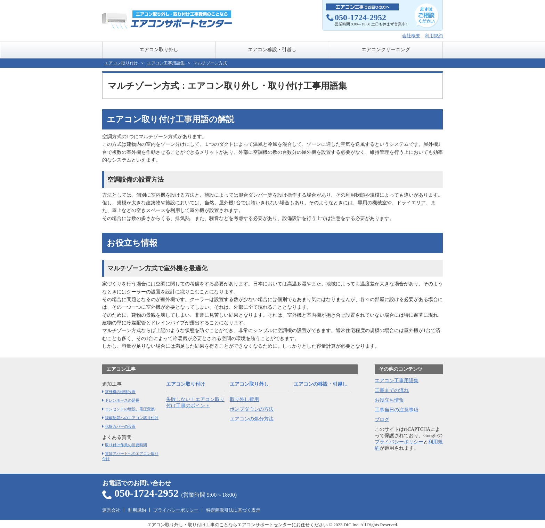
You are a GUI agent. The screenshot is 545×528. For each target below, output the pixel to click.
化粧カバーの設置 (120, 426)
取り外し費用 (244, 399)
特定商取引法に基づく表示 (233, 510)
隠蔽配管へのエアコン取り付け (131, 418)
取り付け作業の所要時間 (126, 445)
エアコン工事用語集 (396, 380)
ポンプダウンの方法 (252, 409)
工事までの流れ (392, 390)
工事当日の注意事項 (396, 409)
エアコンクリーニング (385, 49)
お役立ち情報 (389, 400)
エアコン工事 (121, 369)
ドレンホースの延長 (122, 400)
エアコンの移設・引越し (320, 384)
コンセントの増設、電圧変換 (130, 409)
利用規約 (434, 35)
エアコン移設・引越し (272, 49)
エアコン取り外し (158, 49)
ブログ (382, 419)
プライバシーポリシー (399, 441)
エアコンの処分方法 (252, 418)
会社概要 (411, 35)
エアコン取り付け (121, 63)
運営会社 (111, 510)
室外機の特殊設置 (120, 391)
